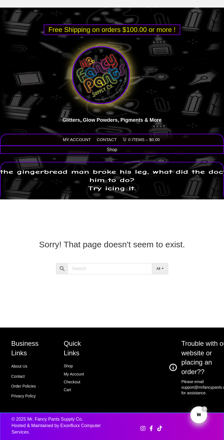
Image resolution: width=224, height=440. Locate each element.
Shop (68, 366)
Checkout (72, 382)
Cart (67, 390)
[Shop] (112, 150)
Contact (18, 376)
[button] (143, 428)
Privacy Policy (23, 396)
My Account (74, 374)
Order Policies (23, 386)
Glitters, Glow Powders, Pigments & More (111, 123)
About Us (19, 366)
